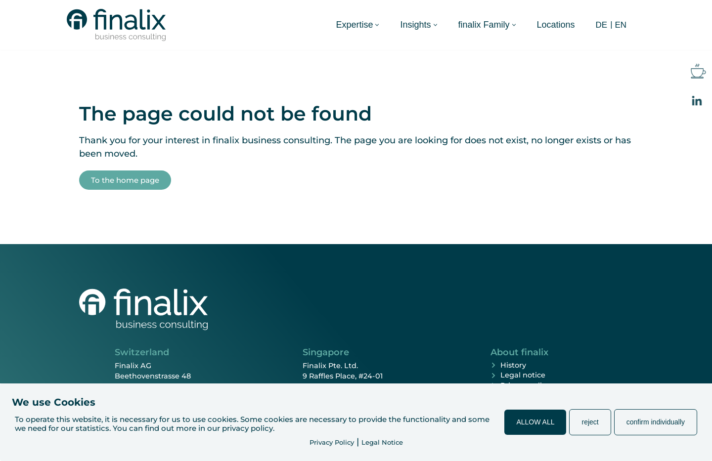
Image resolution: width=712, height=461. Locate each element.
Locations (556, 25)
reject (589, 422)
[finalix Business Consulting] (116, 25)
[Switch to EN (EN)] (620, 24)
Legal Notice (382, 442)
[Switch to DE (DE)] (602, 24)
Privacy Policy (332, 442)
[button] (377, 25)
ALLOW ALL (535, 422)
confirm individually (655, 422)
